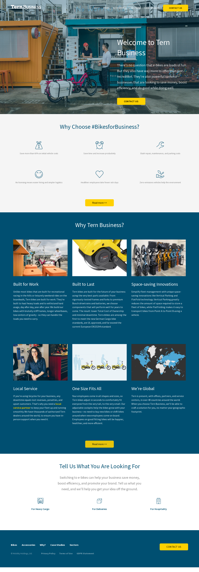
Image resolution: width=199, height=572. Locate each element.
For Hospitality (158, 509)
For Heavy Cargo (40, 509)
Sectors (136, 7)
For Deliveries (99, 509)
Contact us (131, 101)
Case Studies (151, 7)
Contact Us (175, 8)
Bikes (106, 7)
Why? (97, 7)
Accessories (120, 7)
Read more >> (99, 202)
